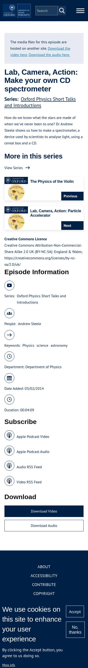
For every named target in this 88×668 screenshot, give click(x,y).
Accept (75, 611)
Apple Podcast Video (33, 436)
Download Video (44, 511)
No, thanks (75, 630)
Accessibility (44, 575)
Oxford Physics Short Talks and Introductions (40, 102)
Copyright (44, 593)
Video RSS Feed (29, 482)
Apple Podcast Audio (33, 451)
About (44, 566)
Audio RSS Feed (29, 466)
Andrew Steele (29, 323)
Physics (28, 345)
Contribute (44, 584)
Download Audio (44, 525)
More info (8, 665)
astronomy (59, 345)
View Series (13, 167)
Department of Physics (43, 366)
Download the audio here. (49, 54)
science (42, 345)
